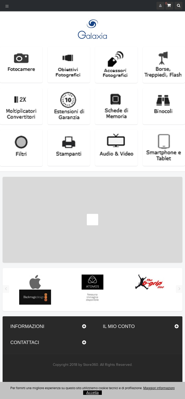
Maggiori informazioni (159, 388)
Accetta (92, 392)
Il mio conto (119, 326)
